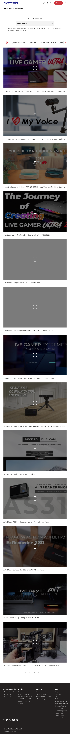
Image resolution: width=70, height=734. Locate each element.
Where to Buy (40, 699)
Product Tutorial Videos (25, 701)
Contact (58, 3)
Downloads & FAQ (41, 692)
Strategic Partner (60, 706)
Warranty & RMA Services (44, 696)
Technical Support (41, 694)
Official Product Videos (25, 699)
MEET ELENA (59, 718)
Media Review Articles (25, 694)
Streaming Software (19, 42)
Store (56, 696)
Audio (62, 42)
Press (20, 692)
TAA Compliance (60, 708)
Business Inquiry (60, 699)
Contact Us (7, 694)
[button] (65, 42)
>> (48, 672)
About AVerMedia (9, 692)
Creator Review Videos (25, 696)
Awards (20, 704)
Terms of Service (60, 715)
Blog (56, 692)
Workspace (58, 694)
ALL (8, 42)
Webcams (33, 42)
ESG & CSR (7, 696)
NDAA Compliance (61, 711)
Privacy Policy (59, 713)
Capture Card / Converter (48, 42)
